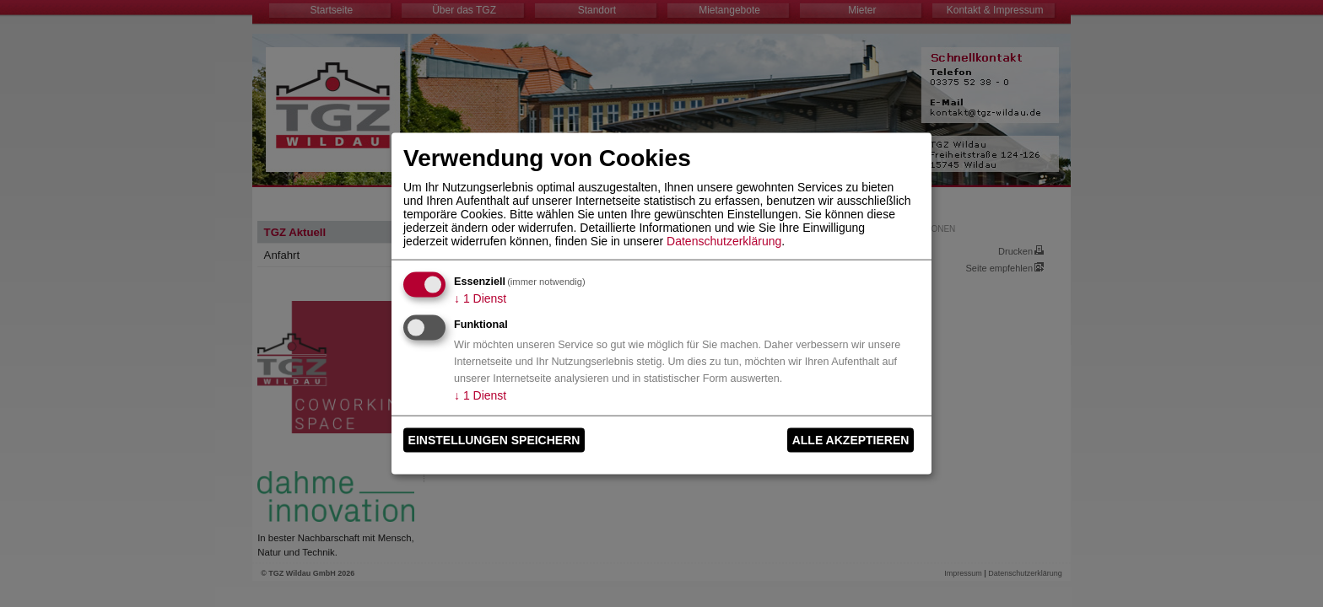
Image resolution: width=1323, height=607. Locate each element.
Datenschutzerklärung (724, 240)
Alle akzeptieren (851, 440)
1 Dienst (480, 297)
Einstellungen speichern (494, 440)
